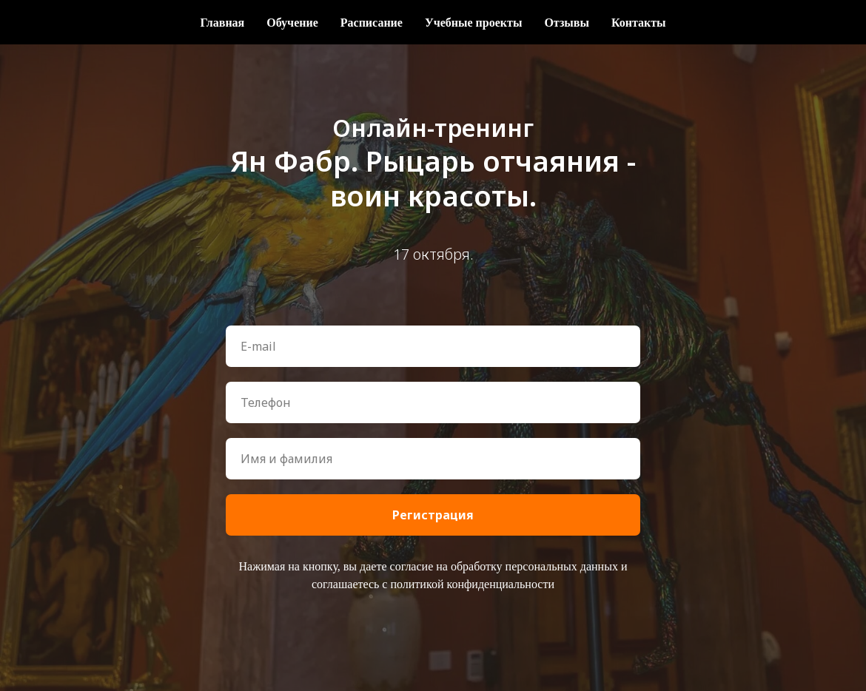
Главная (222, 22)
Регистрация (433, 515)
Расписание (371, 22)
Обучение (292, 22)
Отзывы (566, 22)
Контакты (638, 22)
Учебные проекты (473, 22)
